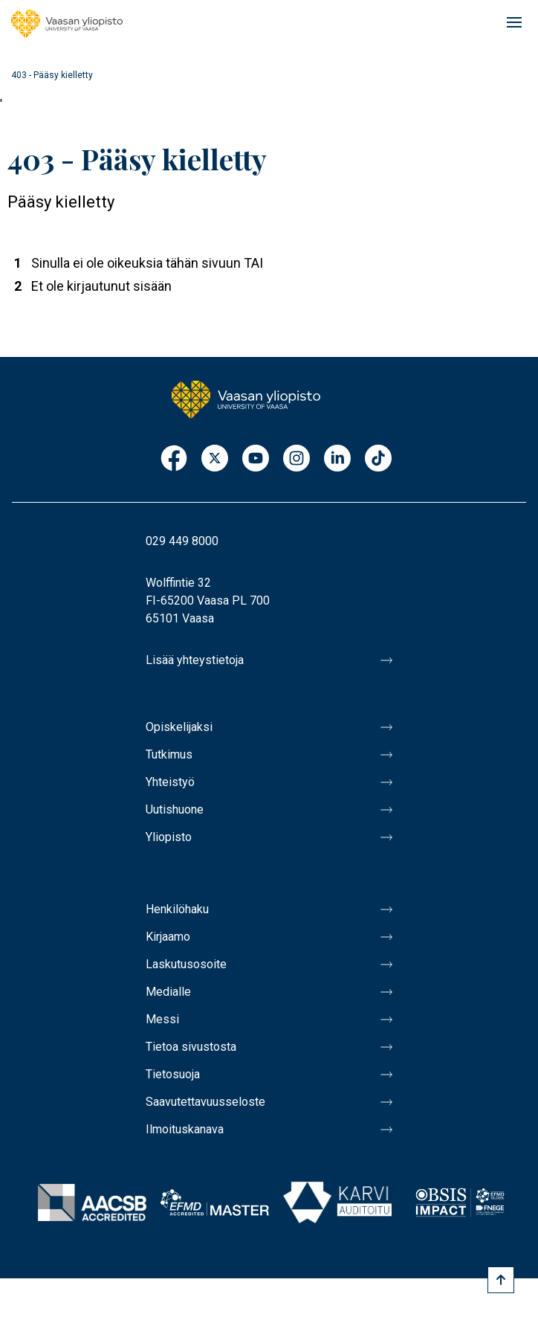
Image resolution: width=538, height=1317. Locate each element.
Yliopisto (169, 837)
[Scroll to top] (500, 1279)
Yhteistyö (170, 782)
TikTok (378, 459)
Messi (162, 1019)
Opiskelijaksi (179, 727)
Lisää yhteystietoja (195, 660)
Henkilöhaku (177, 909)
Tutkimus (169, 754)
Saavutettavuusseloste (205, 1102)
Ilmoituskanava (185, 1129)
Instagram (296, 459)
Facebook (174, 459)
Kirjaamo (168, 937)
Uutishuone (175, 809)
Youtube (255, 459)
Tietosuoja (173, 1074)
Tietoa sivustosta (191, 1047)
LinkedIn (337, 459)
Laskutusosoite (186, 964)
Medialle (168, 992)
